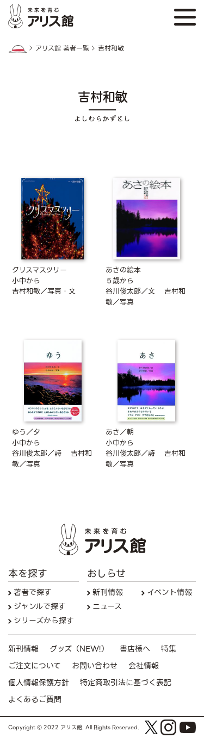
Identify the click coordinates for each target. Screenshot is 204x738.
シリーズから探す (44, 621)
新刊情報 (107, 592)
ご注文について (34, 666)
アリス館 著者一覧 (62, 48)
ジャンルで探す (40, 606)
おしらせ (106, 573)
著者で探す (33, 592)
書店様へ (135, 649)
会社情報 (143, 666)
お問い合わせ (95, 666)
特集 (168, 649)
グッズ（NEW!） (79, 649)
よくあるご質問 (34, 699)
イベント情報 (169, 592)
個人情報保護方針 (38, 683)
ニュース (107, 606)
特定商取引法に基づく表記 (125, 683)
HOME (17, 49)
